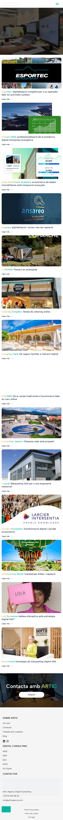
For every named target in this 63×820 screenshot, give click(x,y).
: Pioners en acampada (19, 269)
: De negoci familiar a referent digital (30, 354)
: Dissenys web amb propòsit (28, 441)
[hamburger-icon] (57, 4)
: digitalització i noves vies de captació (27, 227)
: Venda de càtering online (26, 311)
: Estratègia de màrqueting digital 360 (29, 661)
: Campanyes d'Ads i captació (28, 574)
